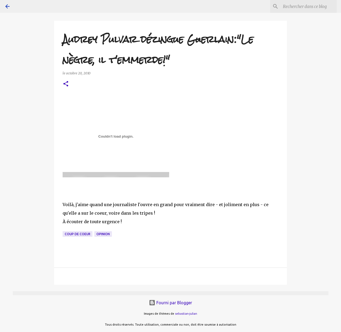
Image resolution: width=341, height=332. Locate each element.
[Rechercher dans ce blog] (309, 6)
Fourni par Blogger (170, 302)
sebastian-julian (186, 313)
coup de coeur (77, 234)
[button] (66, 84)
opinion (103, 234)
